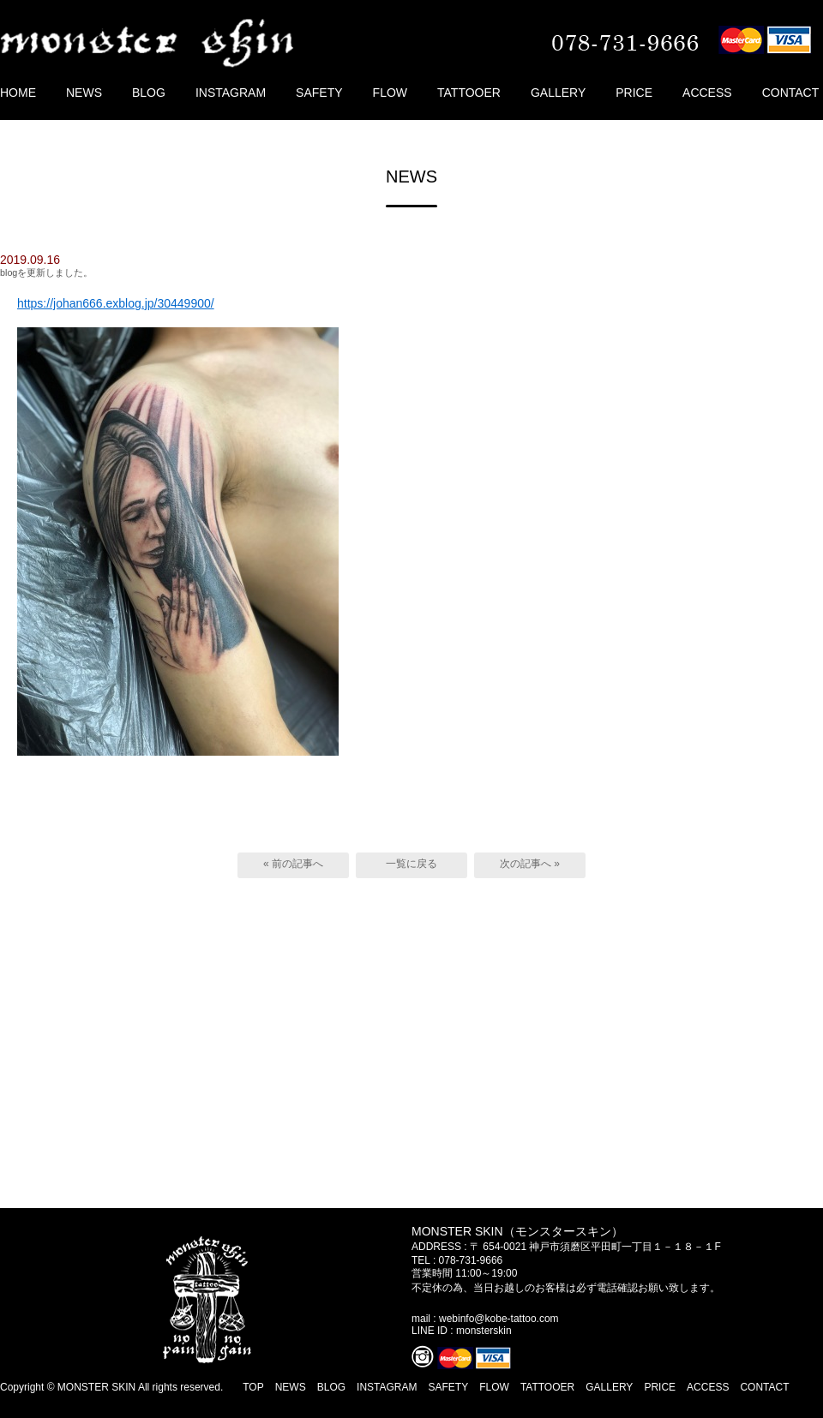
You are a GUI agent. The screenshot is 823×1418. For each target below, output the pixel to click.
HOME (18, 92)
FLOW (390, 92)
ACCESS (707, 92)
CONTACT (791, 92)
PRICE (634, 92)
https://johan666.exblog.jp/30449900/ (115, 303)
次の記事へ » (530, 864)
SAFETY (319, 92)
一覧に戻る (411, 864)
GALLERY (558, 92)
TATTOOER (469, 92)
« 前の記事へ (293, 864)
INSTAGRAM (230, 92)
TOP (253, 1387)
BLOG (148, 92)
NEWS (84, 92)
